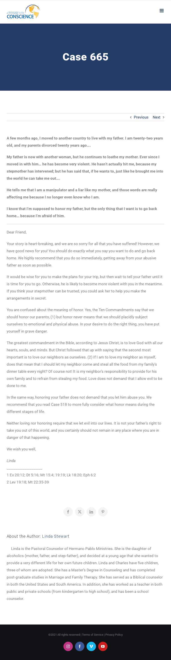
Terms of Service (92, 634)
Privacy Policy (114, 634)
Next (157, 117)
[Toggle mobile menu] (162, 10)
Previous (141, 117)
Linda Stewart (55, 536)
